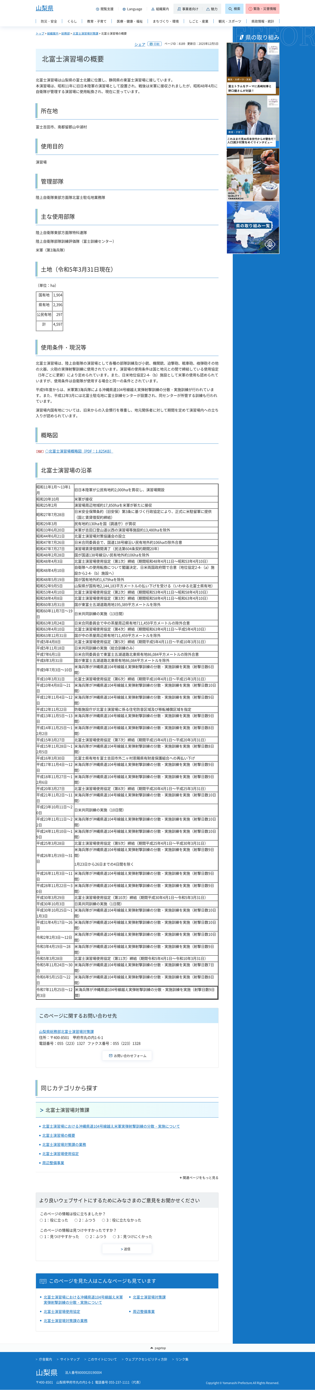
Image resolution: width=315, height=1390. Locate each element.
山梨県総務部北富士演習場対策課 (66, 1031)
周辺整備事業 (53, 1163)
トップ (40, 33)
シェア (139, 44)
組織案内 (52, 33)
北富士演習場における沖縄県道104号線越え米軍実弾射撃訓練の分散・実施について (111, 1126)
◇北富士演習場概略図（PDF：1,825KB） (79, 451)
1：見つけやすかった (61, 1236)
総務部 (65, 33)
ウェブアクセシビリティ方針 (146, 1359)
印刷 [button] (156, 44)
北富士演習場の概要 (58, 1135)
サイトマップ (70, 1359)
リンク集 (181, 1359)
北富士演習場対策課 (85, 33)
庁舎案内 (45, 1359)
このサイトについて (102, 1359)
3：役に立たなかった (123, 1220)
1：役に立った (56, 1220)
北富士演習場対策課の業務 (64, 1144)
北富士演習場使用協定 (60, 1153)
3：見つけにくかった (134, 1236)
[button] (105, 9)
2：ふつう (87, 1220)
